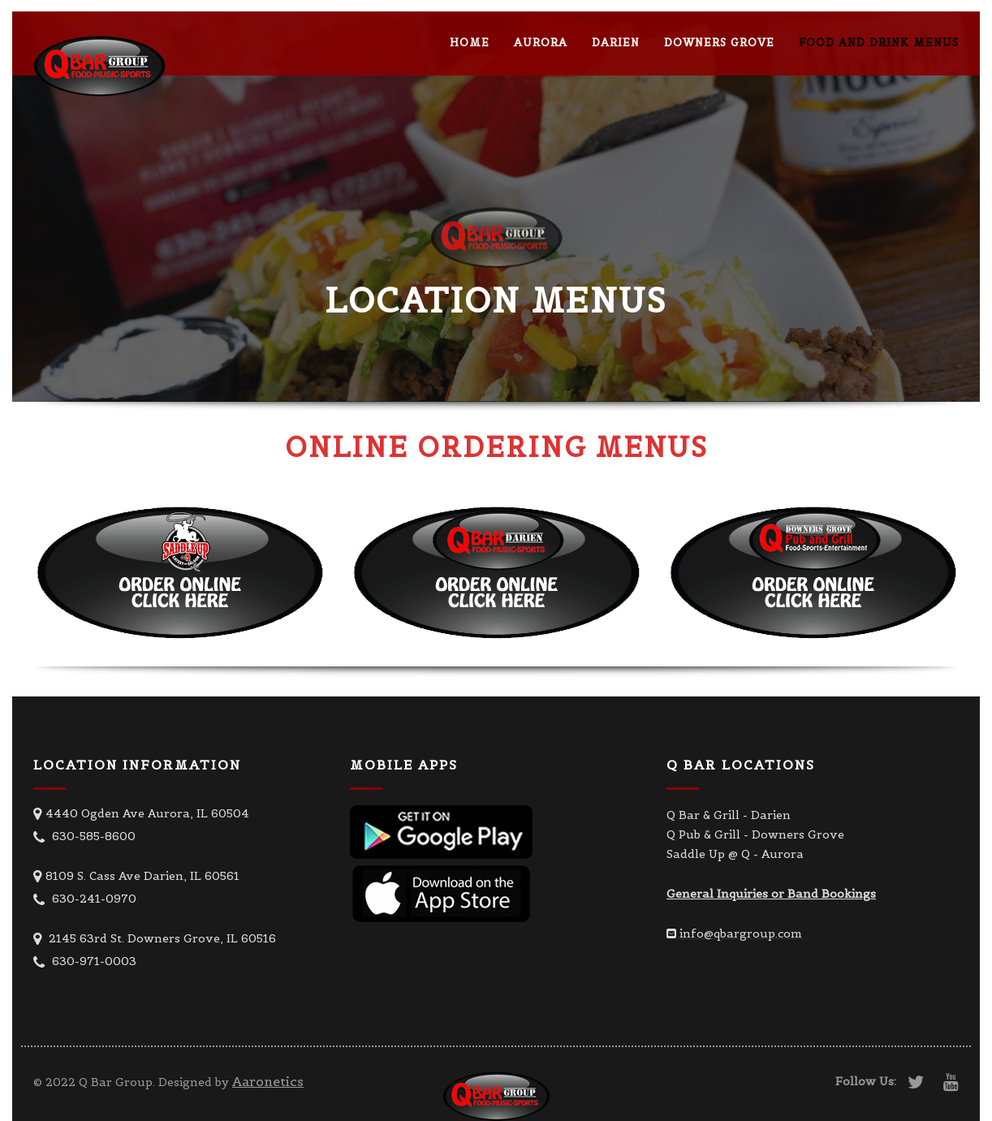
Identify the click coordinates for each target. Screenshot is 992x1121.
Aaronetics (268, 1081)
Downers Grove (719, 43)
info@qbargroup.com (740, 933)
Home (470, 43)
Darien (616, 43)
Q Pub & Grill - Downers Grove (755, 834)
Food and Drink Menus (879, 43)
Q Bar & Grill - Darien (728, 815)
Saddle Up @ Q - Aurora (735, 854)
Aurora (540, 43)
